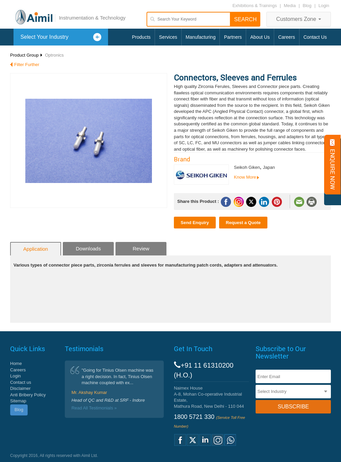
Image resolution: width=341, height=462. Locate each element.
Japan (269, 167)
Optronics (54, 55)
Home (16, 363)
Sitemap (18, 400)
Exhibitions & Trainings (254, 5)
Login (323, 5)
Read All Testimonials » (94, 407)
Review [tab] (141, 248)
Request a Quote (243, 222)
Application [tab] (35, 249)
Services (168, 37)
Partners (233, 37)
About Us (260, 37)
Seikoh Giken (247, 167)
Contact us (20, 382)
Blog (307, 5)
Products (141, 37)
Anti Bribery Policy (28, 394)
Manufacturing (201, 37)
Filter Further (26, 64)
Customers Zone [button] (298, 19)
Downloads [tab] (88, 248)
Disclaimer (20, 388)
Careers (286, 37)
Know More (245, 177)
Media (290, 5)
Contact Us (315, 37)
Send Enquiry (195, 222)
